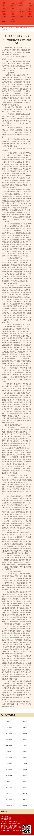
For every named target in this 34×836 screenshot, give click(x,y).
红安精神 (25, 763)
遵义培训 (25, 787)
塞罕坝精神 (9, 799)
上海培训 (9, 721)
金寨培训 (25, 739)
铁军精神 (25, 769)
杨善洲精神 (9, 739)
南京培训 (9, 781)
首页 (4, 4)
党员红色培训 (4, 10)
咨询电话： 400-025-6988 (9, 821)
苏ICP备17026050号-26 (7, 828)
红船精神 (9, 751)
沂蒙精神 (25, 733)
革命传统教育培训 (6, 820)
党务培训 (21, 10)
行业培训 (4, 15)
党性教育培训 (29, 4)
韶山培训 (25, 781)
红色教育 (21, 15)
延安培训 (25, 751)
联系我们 (13, 20)
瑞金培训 (25, 757)
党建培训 (13, 10)
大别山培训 (9, 763)
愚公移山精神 (9, 775)
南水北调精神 (9, 745)
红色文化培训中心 (6, 816)
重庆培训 (25, 721)
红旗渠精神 (9, 757)
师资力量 (29, 15)
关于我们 (4, 20)
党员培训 (21, 4)
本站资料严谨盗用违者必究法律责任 (11, 827)
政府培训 (29, 10)
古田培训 (25, 727)
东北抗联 (25, 793)
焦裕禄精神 (9, 733)
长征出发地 (9, 793)
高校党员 (13, 15)
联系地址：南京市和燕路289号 (10, 823)
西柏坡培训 (9, 787)
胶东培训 (25, 775)
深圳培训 (25, 799)
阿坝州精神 (9, 769)
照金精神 (25, 805)
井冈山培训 (9, 727)
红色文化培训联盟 (6, 818)
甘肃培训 (25, 745)
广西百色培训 (9, 805)
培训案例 (13, 4)
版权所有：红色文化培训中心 (9, 825)
